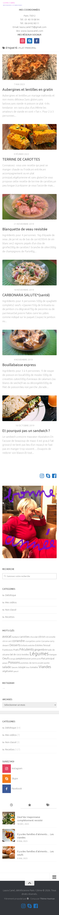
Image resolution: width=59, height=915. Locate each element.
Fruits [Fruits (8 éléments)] (16, 649)
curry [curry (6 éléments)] (52, 641)
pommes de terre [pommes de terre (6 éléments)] (28, 663)
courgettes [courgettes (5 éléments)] (30, 641)
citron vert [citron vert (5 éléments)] (7, 641)
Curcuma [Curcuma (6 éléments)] (45, 641)
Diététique (8, 425)
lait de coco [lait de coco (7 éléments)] (15, 654)
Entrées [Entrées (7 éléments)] (39, 645)
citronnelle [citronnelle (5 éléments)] (50, 637)
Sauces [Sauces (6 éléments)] (14, 667)
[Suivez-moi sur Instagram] (41, 475)
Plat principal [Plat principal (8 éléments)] (47, 658)
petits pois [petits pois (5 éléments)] (36, 659)
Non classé (10, 609)
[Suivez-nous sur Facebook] (54, 475)
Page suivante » (46, 463)
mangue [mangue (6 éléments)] (53, 654)
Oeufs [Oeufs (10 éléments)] (6, 658)
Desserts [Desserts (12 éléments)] (15, 645)
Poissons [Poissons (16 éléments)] (14, 662)
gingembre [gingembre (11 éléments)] (40, 649)
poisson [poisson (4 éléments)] (5, 663)
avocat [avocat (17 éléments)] (6, 636)
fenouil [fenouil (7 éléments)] (46, 645)
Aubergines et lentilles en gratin (27, 89)
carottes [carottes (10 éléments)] (25, 636)
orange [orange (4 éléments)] (12, 659)
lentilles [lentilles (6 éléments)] (25, 654)
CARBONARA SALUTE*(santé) (26, 295)
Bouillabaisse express (19, 365)
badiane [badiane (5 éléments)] (15, 637)
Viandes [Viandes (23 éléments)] (45, 667)
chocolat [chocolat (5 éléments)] (34, 637)
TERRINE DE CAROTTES (21, 159)
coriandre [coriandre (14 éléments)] (18, 641)
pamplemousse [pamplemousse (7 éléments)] (23, 658)
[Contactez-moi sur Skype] (48, 475)
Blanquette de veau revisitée (24, 229)
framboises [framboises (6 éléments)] (7, 650)
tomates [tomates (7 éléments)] (34, 667)
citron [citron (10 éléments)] (41, 636)
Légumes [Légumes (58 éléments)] (39, 653)
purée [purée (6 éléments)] (47, 663)
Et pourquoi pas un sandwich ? (26, 431)
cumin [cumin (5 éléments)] (38, 641)
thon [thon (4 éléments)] (28, 667)
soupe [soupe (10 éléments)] (21, 667)
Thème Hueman (47, 899)
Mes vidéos (11, 602)
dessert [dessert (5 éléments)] (5, 645)
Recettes (7, 84)
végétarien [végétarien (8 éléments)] (7, 671)
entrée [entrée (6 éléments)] (31, 645)
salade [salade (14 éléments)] (6, 667)
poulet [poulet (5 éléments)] (40, 663)
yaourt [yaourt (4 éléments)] (16, 671)
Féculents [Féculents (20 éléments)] (27, 649)
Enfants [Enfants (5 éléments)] (24, 645)
